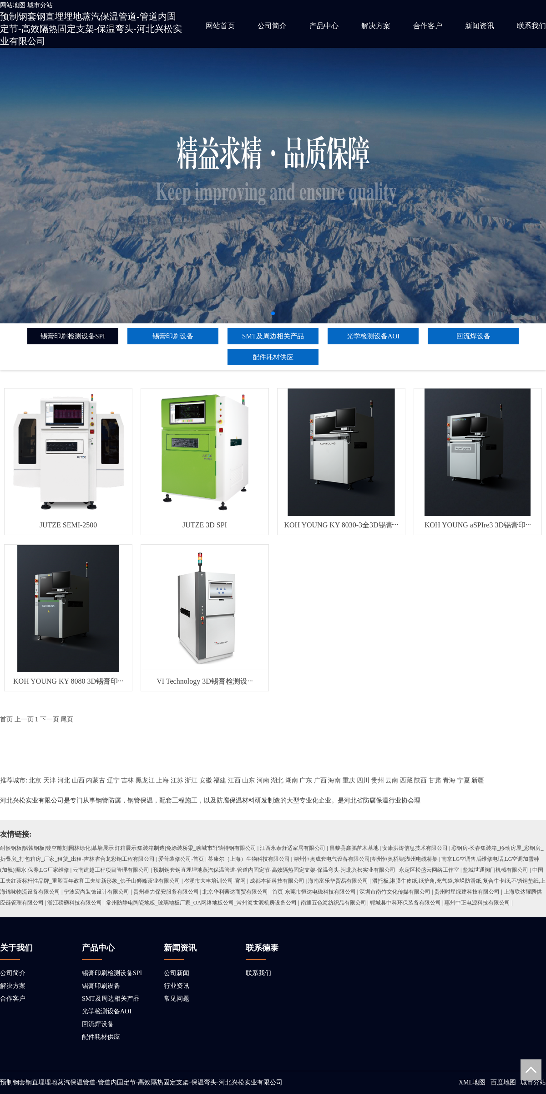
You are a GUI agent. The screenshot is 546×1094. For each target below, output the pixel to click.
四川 (363, 780)
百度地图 (503, 1082)
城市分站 (40, 5)
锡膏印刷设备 (172, 336)
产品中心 (324, 26)
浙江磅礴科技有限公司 (74, 903)
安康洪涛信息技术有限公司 (415, 848)
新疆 (477, 780)
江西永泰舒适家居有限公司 (292, 848)
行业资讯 (176, 985)
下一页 (49, 719)
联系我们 (531, 26)
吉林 (127, 780)
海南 (334, 780)
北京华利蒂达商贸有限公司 (235, 892)
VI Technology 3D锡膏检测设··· (205, 681)
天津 (49, 780)
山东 (248, 780)
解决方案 (375, 26)
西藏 (406, 780)
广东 (305, 780)
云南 (391, 780)
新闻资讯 (479, 26)
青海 (449, 780)
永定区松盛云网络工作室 (429, 870)
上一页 (24, 719)
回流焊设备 (473, 336)
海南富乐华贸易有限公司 (338, 881)
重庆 (349, 780)
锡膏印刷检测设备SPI (72, 336)
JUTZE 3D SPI (204, 525)
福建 (219, 780)
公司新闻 (176, 973)
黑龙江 (145, 780)
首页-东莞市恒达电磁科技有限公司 (314, 892)
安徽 (205, 780)
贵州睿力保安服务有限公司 (166, 892)
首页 (6, 719)
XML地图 (472, 1082)
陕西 (420, 780)
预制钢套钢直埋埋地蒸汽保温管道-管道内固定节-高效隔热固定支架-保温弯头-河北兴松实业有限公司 (91, 28)
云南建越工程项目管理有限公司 (111, 870)
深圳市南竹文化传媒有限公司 (394, 892)
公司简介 (272, 26)
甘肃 (435, 780)
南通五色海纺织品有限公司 (333, 903)
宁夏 (463, 780)
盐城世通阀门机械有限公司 (495, 870)
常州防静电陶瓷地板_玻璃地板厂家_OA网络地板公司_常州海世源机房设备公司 (201, 903)
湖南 (291, 780)
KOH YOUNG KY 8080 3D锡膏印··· (68, 681)
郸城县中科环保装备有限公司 (405, 903)
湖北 (277, 780)
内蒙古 (95, 780)
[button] (273, 313)
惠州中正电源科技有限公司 (477, 903)
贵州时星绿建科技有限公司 (467, 892)
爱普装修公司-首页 (181, 859)
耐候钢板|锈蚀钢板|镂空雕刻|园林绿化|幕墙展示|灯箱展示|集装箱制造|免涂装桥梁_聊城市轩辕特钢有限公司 (128, 848)
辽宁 (113, 780)
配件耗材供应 (273, 357)
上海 (162, 780)
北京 (35, 780)
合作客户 (427, 26)
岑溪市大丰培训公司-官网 (215, 881)
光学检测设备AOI (373, 336)
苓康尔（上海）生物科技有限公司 (249, 859)
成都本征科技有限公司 (277, 881)
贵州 (377, 780)
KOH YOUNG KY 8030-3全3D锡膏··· (341, 525)
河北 (63, 780)
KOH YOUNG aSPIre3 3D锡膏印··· (478, 525)
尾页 (67, 719)
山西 (78, 780)
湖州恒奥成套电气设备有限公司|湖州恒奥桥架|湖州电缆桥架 (365, 859)
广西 (320, 780)
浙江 (191, 780)
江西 (234, 780)
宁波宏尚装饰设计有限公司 (96, 892)
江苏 (177, 780)
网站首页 (220, 26)
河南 (263, 780)
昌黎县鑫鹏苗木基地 (354, 848)
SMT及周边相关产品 (273, 336)
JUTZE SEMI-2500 (68, 525)
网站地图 (12, 5)
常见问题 (176, 998)
